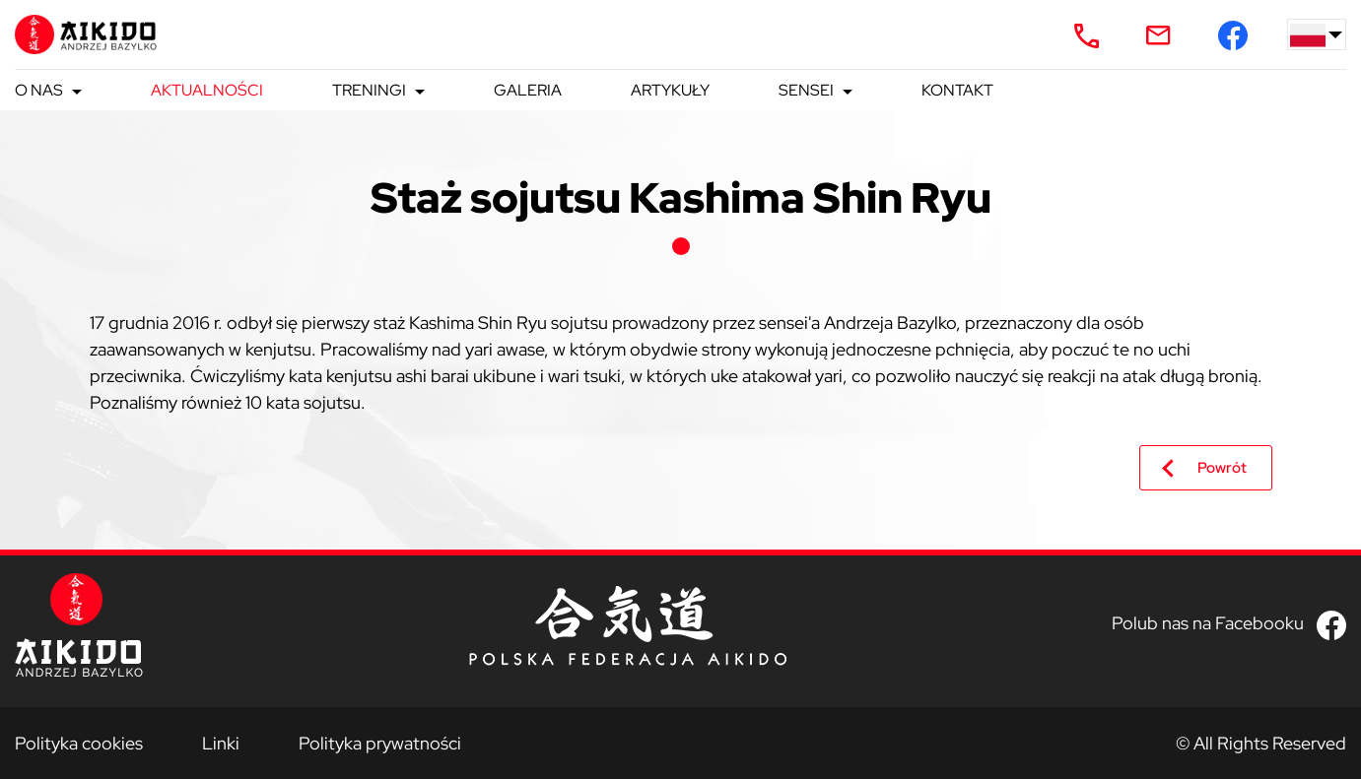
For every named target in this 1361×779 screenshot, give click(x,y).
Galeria (528, 90)
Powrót (1222, 468)
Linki (220, 743)
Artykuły (670, 90)
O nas (39, 90)
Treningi (369, 90)
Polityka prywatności (380, 743)
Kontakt (957, 90)
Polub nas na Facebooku (1208, 623)
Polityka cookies (79, 743)
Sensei (806, 90)
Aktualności (207, 90)
